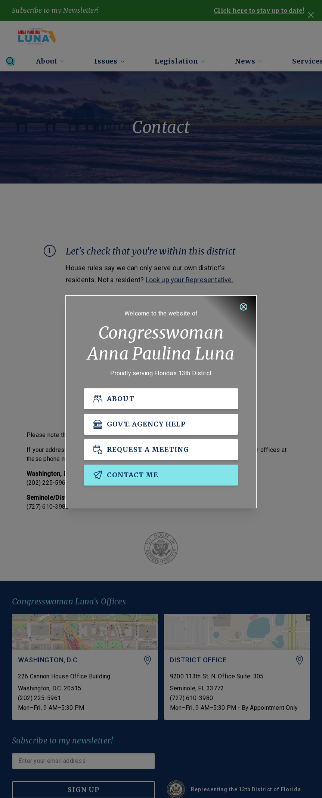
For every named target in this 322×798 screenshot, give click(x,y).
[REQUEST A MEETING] (161, 450)
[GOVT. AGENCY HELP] (161, 424)
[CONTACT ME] (161, 475)
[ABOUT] (161, 399)
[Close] (243, 307)
